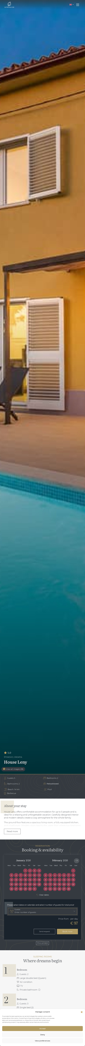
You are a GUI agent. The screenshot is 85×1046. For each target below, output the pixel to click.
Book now (67, 931)
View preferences (42, 1041)
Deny (42, 1035)
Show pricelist (42, 943)
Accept (42, 1028)
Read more (12, 831)
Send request (44, 931)
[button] (82, 1012)
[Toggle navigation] (77, 4)
